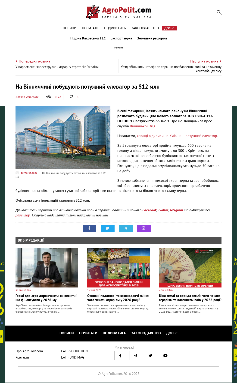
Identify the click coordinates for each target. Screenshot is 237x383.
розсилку (23, 216)
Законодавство (145, 28)
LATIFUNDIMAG (72, 358)
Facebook (149, 211)
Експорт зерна (121, 39)
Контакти (22, 358)
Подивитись (115, 28)
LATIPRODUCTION (74, 351)
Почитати (90, 28)
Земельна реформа (152, 39)
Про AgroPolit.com (29, 351)
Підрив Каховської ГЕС (87, 39)
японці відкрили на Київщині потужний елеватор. (177, 136)
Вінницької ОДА (143, 127)
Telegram (176, 211)
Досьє (169, 28)
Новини (69, 28)
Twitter (163, 211)
